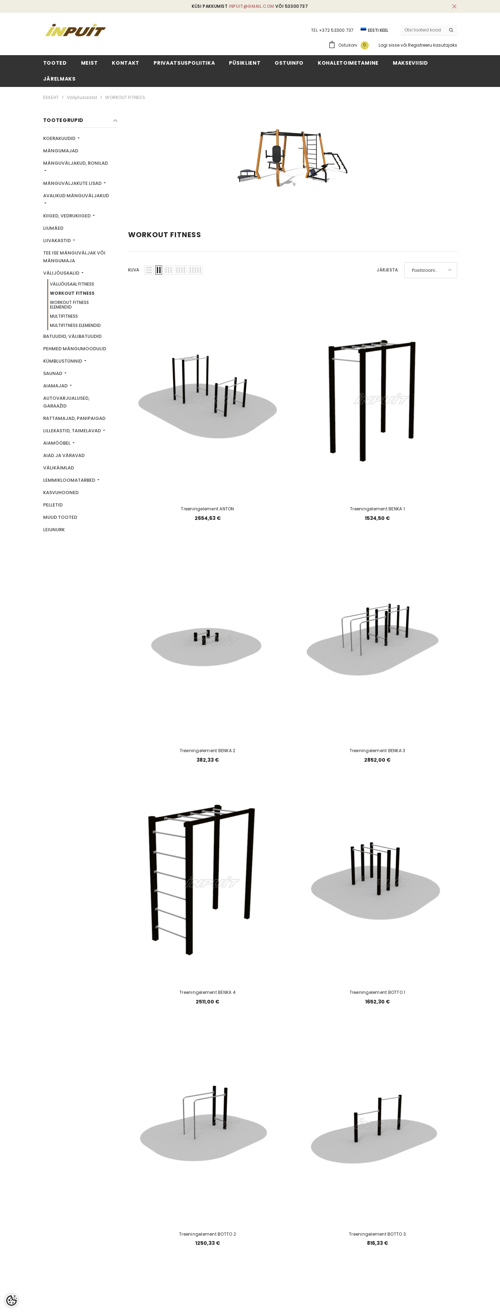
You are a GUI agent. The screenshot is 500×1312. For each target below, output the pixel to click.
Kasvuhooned (61, 492)
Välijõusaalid (82, 97)
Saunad (53, 373)
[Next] (326, 1115)
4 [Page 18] (309, 1115)
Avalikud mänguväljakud (76, 195)
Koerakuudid (59, 138)
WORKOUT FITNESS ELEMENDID (69, 304)
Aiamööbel (57, 443)
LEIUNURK (54, 529)
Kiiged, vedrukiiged (67, 215)
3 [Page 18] (292, 1115)
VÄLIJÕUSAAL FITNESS (72, 284)
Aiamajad (56, 385)
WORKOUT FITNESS (125, 97)
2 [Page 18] (275, 1115)
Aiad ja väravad (64, 455)
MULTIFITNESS (64, 316)
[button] (149, 270)
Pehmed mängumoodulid (74, 348)
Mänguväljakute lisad (73, 183)
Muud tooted (60, 517)
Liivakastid (57, 240)
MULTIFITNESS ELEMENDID (75, 325)
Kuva (133, 270)
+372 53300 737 (336, 30)
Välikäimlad (58, 467)
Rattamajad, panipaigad (74, 418)
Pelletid (53, 505)
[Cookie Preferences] (11, 1300)
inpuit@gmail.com (251, 6)
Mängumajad (60, 150)
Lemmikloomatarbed (69, 480)
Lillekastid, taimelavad (72, 430)
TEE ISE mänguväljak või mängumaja (74, 257)
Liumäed (53, 228)
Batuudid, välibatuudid (72, 336)
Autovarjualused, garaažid (66, 402)
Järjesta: (388, 270)
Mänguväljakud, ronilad (75, 163)
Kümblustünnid (63, 361)
